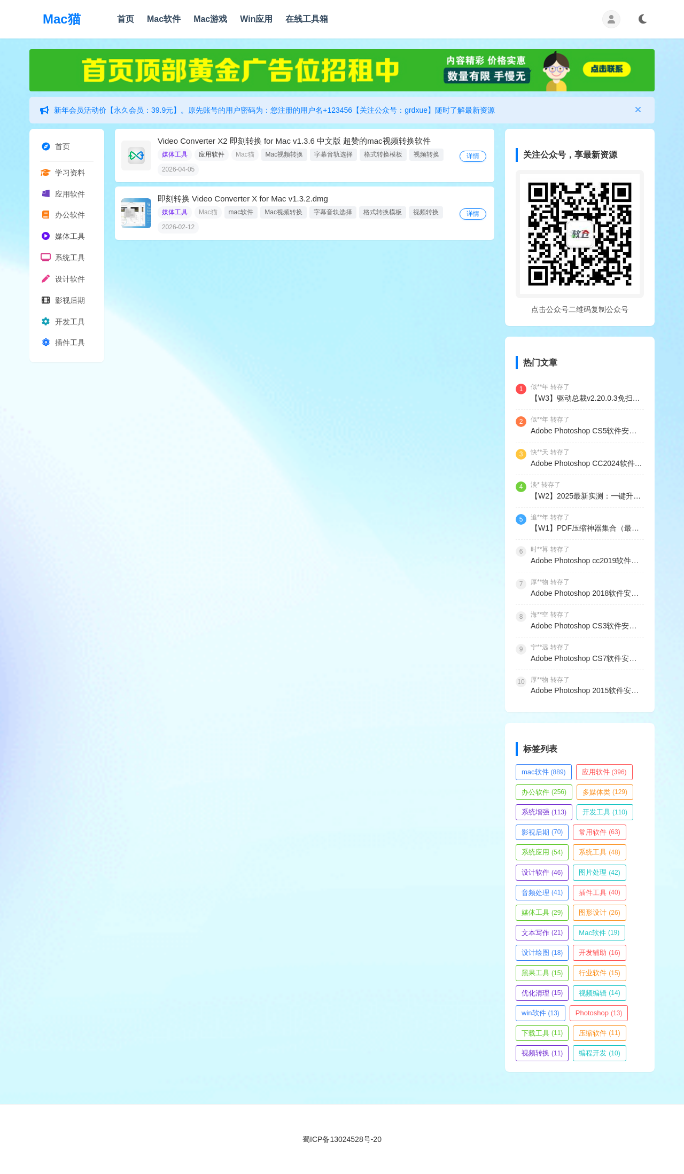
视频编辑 (599, 993)
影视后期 (62, 303)
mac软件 (241, 212)
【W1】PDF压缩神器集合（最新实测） (587, 528)
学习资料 (62, 173)
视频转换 (426, 154)
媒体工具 (62, 238)
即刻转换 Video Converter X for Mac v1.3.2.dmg (243, 198)
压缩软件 (599, 1033)
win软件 (540, 1013)
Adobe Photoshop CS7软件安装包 (587, 658)
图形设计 (599, 912)
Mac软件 (164, 19)
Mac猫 (62, 19)
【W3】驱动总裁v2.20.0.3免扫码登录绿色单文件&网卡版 (587, 398)
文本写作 (542, 933)
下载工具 (542, 1033)
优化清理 (542, 993)
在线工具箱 (306, 19)
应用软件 (62, 195)
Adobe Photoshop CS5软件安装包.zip (587, 430)
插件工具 (62, 346)
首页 (125, 19)
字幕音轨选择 (333, 154)
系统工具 (62, 260)
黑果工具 (542, 973)
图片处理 (599, 872)
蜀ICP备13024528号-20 (342, 1139)
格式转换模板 (383, 154)
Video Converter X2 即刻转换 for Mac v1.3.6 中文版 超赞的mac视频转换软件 (294, 140)
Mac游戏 (210, 19)
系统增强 (544, 812)
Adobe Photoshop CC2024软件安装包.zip (587, 463)
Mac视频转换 (285, 154)
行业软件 (599, 973)
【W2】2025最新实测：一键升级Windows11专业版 (587, 496)
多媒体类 (604, 792)
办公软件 (62, 216)
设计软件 (62, 281)
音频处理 (542, 893)
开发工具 (62, 324)
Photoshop (599, 1013)
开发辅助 (599, 952)
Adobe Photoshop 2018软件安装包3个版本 (587, 593)
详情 (474, 156)
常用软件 (599, 832)
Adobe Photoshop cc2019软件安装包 (587, 560)
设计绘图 (542, 952)
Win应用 (256, 19)
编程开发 (599, 1053)
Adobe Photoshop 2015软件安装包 (587, 690)
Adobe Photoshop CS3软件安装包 (587, 625)
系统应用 (542, 852)
